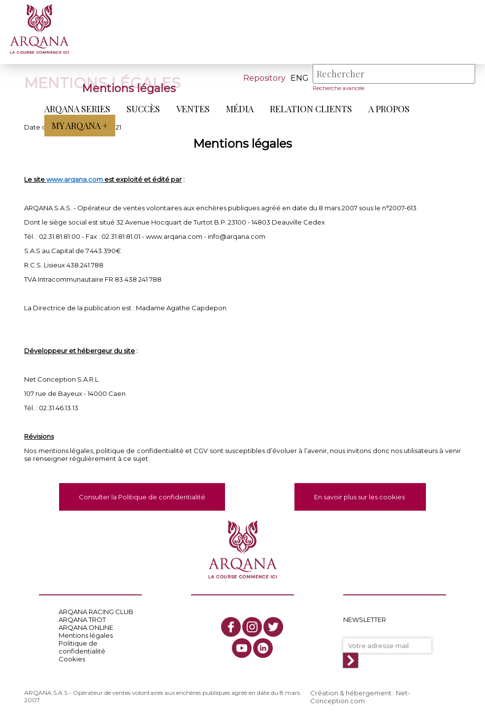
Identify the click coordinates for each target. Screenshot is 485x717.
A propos (389, 109)
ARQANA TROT (82, 619)
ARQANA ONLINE (86, 627)
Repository (264, 78)
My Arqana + (80, 125)
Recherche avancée (338, 88)
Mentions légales (86, 635)
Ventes (193, 109)
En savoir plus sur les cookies (360, 497)
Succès (143, 109)
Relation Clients (311, 109)
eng (300, 78)
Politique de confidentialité (82, 647)
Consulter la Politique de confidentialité (142, 497)
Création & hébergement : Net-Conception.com (360, 697)
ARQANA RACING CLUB (96, 612)
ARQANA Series (77, 109)
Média (240, 109)
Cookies (72, 659)
